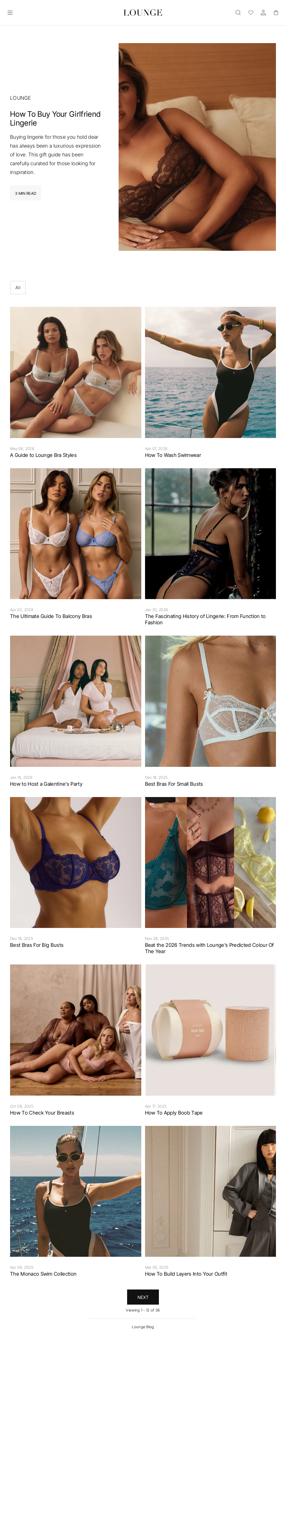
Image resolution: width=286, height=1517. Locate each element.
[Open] (10, 13)
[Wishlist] (251, 13)
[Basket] (276, 13)
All (17, 287)
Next (143, 1297)
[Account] (263, 13)
